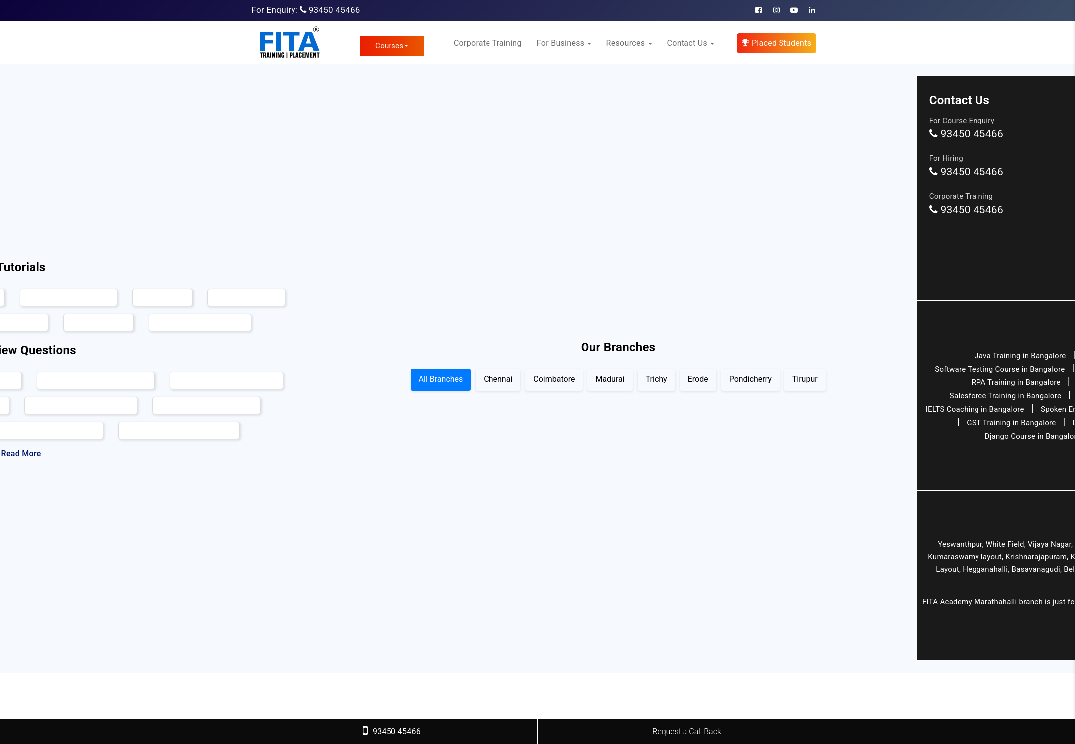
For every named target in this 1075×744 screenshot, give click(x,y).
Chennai (498, 379)
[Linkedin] (812, 10)
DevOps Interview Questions (80, 405)
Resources (629, 43)
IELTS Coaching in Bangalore (975, 409)
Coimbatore (554, 379)
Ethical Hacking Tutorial (68, 297)
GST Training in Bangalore (1011, 422)
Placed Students (776, 43)
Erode (698, 379)
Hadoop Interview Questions (226, 380)
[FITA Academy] (289, 42)
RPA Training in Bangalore (1016, 382)
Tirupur (805, 379)
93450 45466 (334, 10)
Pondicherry (750, 379)
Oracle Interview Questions (206, 405)
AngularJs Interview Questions (179, 430)
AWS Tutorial (162, 297)
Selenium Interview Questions (96, 380)
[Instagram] (776, 10)
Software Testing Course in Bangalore (1000, 369)
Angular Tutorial (98, 322)
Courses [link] (391, 45)
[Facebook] (758, 10)
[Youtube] (794, 10)
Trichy (656, 379)
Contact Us (691, 43)
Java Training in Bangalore (1020, 355)
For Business (564, 43)
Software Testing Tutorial (200, 322)
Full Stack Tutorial (246, 297)
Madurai (609, 379)
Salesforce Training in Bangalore (1005, 395)
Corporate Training (488, 43)
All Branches (441, 379)
